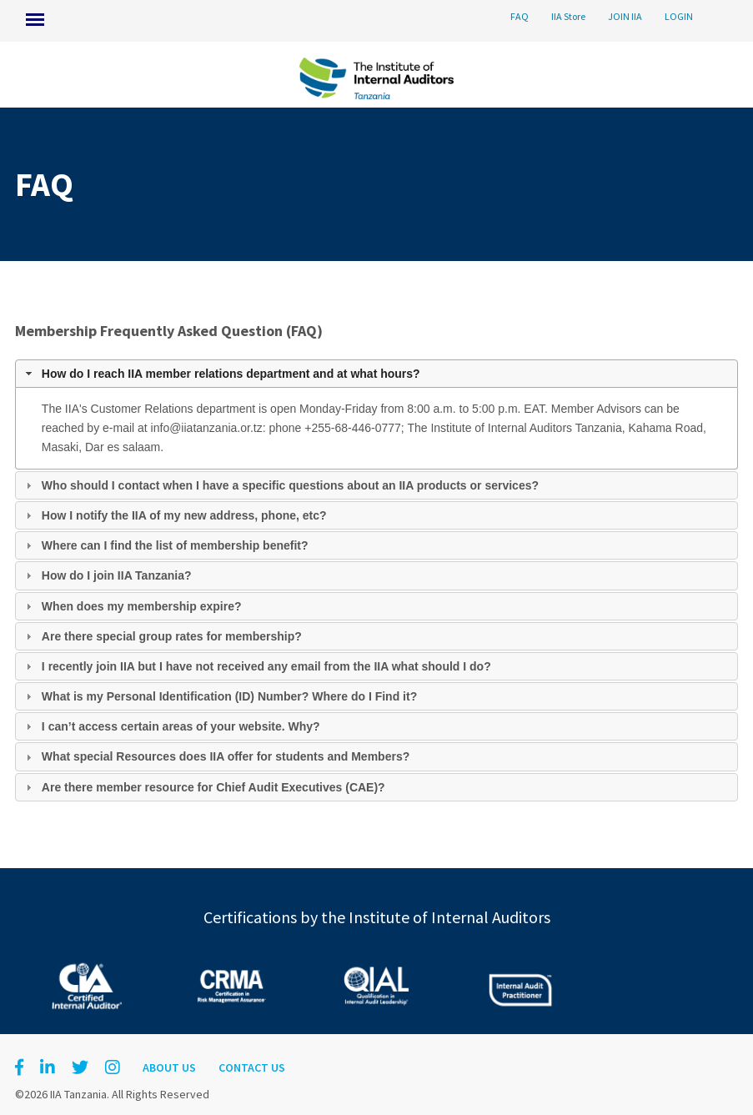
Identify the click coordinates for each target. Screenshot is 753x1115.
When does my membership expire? (142, 606)
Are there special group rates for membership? (172, 636)
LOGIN (679, 16)
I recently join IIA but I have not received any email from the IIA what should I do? (266, 666)
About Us (169, 1067)
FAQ (519, 16)
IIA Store (568, 16)
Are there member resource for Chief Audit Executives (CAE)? (213, 787)
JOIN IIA (625, 16)
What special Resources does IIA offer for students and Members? (225, 756)
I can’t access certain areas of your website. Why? (181, 726)
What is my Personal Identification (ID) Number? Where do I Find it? (229, 696)
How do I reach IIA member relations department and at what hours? (231, 373)
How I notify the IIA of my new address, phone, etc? (184, 515)
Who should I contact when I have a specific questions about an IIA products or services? (290, 485)
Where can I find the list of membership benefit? (175, 545)
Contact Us (251, 1067)
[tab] (376, 373)
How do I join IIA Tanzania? (117, 575)
